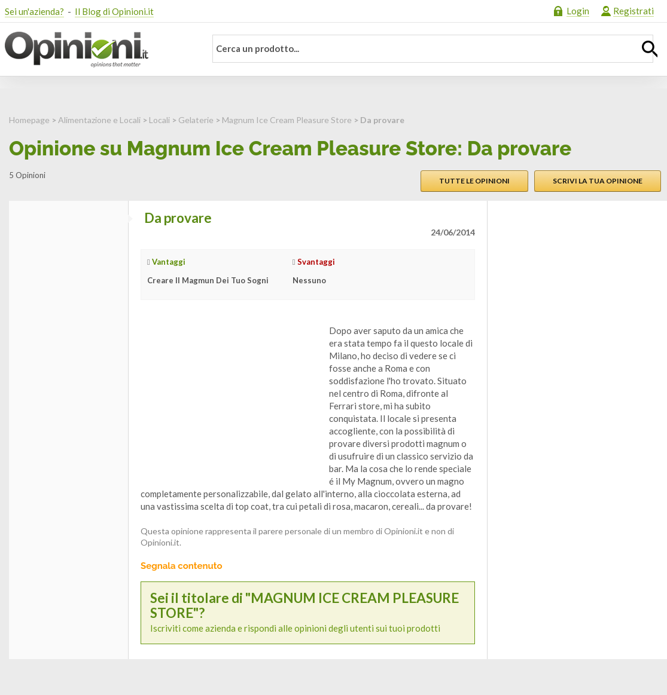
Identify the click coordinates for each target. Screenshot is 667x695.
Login (578, 10)
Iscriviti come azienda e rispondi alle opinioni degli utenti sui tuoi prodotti (307, 612)
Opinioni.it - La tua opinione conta (97, 49)
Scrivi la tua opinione (597, 180)
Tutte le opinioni (474, 180)
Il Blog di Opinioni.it (114, 11)
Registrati (633, 10)
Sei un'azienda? (34, 11)
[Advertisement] (230, 399)
